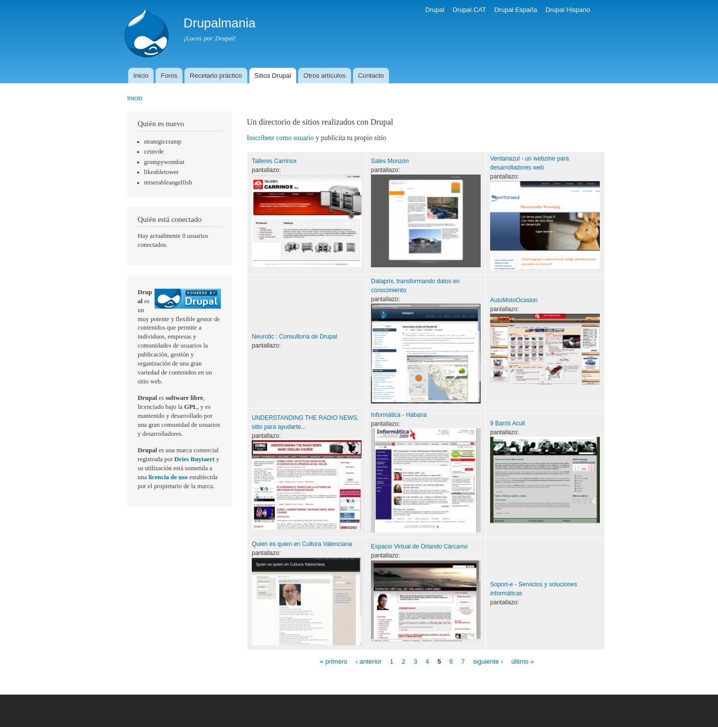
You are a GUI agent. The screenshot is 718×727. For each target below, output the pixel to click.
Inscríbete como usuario (280, 138)
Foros (169, 75)
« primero (334, 661)
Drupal (434, 9)
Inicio (140, 75)
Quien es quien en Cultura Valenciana (302, 544)
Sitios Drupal (272, 75)
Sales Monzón (390, 161)
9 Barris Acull (507, 423)
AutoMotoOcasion (514, 300)
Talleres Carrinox (274, 161)
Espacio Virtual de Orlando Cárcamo (419, 546)
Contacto (371, 75)
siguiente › (488, 661)
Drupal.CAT (469, 9)
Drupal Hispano (567, 9)
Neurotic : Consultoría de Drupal (294, 336)
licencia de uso (168, 477)
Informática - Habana (399, 414)
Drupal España (515, 9)
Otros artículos (325, 75)
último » (522, 661)
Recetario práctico (216, 75)
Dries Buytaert (195, 459)
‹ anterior (368, 661)
